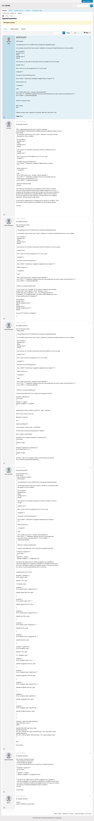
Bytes (55, 813)
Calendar (19, 13)
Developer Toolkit (37, 10)
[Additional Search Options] (89, 6)
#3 (90, 219)
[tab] (5, 29)
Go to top (88, 813)
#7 (90, 796)
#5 (90, 467)
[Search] (81, 6)
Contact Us (65, 813)
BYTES (10, 10)
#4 (90, 323)
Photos (23, 29)
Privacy (71, 813)
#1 (90, 37)
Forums (4, 10)
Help (59, 813)
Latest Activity (14, 29)
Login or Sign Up (87, 1)
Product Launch (18, 10)
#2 (90, 121)
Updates (27, 10)
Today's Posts (6, 13)
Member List (13, 13)
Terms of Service (79, 813)
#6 (90, 753)
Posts (5, 29)
